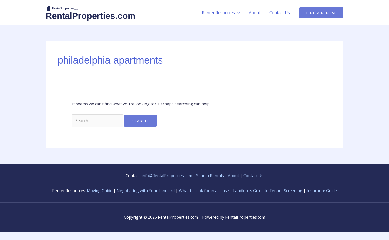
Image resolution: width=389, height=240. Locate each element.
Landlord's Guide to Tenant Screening (275, 190)
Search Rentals (210, 175)
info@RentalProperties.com (166, 175)
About (256, 12)
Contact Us (280, 12)
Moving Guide (104, 190)
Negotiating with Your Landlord (150, 190)
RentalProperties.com (90, 16)
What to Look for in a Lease (210, 190)
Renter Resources (224, 12)
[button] (240, 12)
